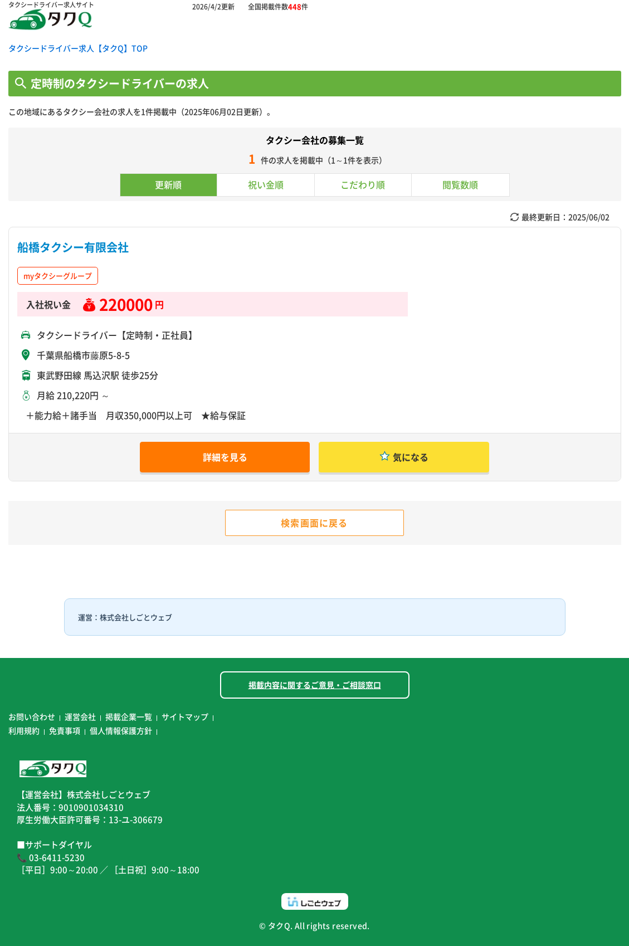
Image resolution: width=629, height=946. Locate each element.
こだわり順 (362, 184)
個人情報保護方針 (121, 730)
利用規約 (24, 730)
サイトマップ (185, 716)
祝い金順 (266, 184)
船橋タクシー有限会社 (73, 247)
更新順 (168, 184)
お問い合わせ (31, 716)
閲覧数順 (460, 184)
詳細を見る (225, 457)
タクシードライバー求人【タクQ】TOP (78, 47)
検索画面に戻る (314, 522)
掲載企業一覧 (128, 716)
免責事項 (64, 730)
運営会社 (80, 716)
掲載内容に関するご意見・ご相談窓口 (314, 684)
